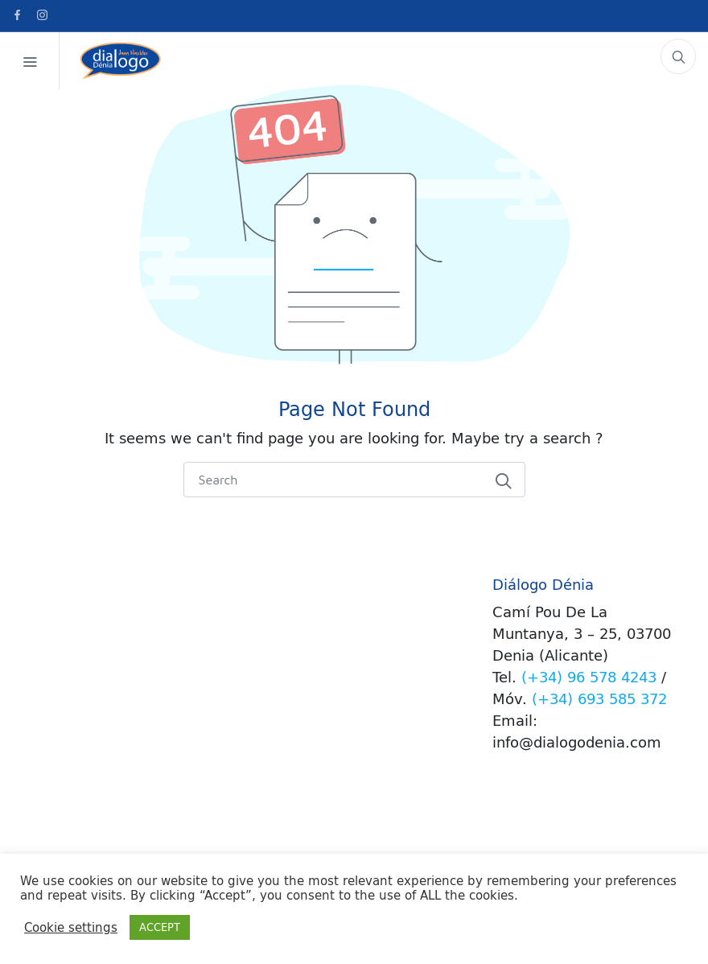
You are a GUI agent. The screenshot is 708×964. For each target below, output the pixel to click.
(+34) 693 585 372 (599, 698)
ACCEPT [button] (159, 927)
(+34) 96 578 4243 (589, 677)
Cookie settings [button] (70, 928)
